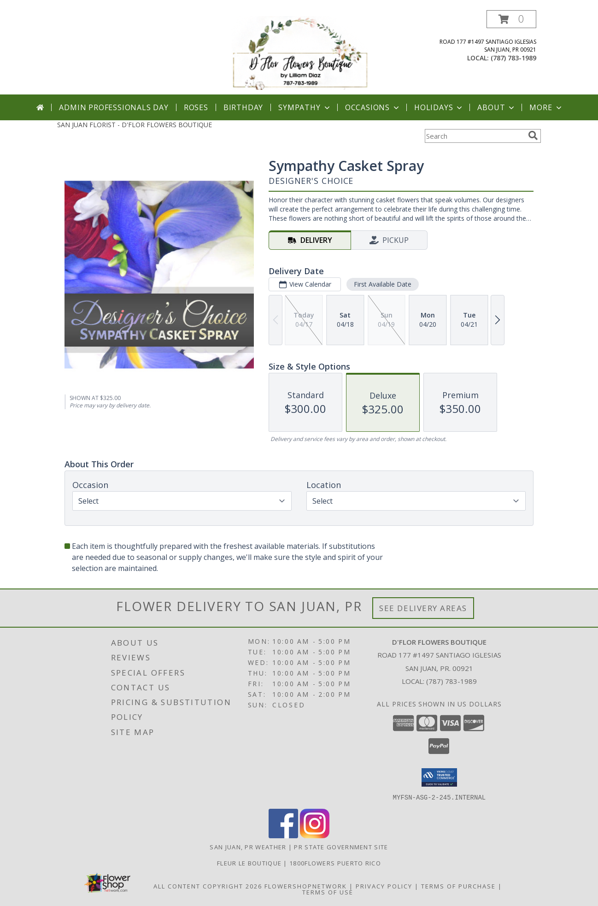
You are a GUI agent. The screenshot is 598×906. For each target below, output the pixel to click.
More (546, 107)
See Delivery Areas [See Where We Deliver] (423, 608)
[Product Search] (474, 135)
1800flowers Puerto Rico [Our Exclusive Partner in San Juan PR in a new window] (335, 863)
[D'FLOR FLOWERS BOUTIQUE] (299, 52)
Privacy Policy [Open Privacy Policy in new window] (384, 886)
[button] (511, 19)
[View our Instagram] (314, 835)
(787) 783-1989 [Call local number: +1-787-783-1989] (513, 57)
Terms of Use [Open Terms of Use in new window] (327, 892)
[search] (533, 135)
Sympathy (304, 107)
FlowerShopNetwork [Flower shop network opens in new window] (305, 886)
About (496, 107)
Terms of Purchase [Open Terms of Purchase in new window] (458, 886)
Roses (196, 107)
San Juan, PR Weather (248, 846)
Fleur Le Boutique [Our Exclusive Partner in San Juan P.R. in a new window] (250, 863)
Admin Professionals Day (113, 107)
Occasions (373, 107)
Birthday (243, 107)
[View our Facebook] (283, 835)
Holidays (439, 107)
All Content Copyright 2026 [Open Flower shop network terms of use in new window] (207, 886)
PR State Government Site (341, 846)
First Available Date (382, 284)
